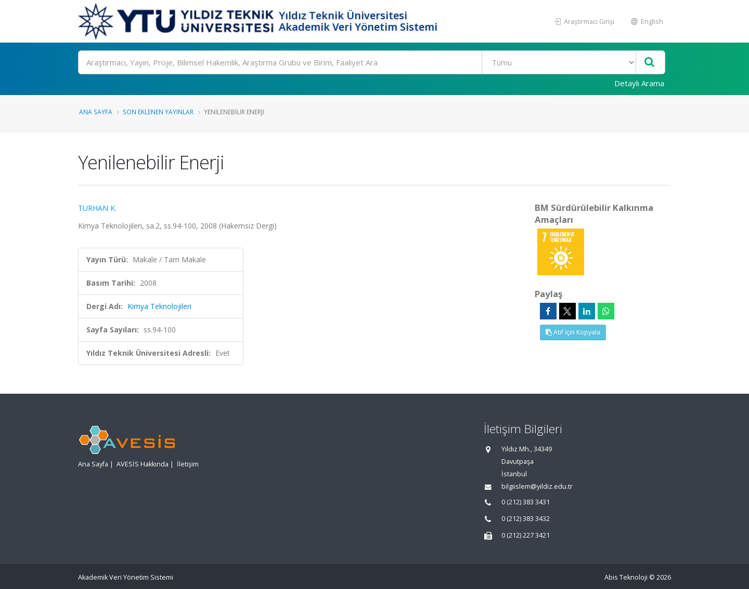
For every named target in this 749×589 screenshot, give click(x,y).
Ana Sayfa (95, 112)
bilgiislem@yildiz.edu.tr (537, 486)
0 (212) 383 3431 (525, 502)
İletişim (188, 464)
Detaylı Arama (639, 83)
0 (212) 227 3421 (525, 535)
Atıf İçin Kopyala (573, 332)
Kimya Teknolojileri (159, 306)
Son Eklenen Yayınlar (158, 112)
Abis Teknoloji (626, 577)
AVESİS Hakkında (143, 464)
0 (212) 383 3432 (525, 518)
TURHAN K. (97, 208)
